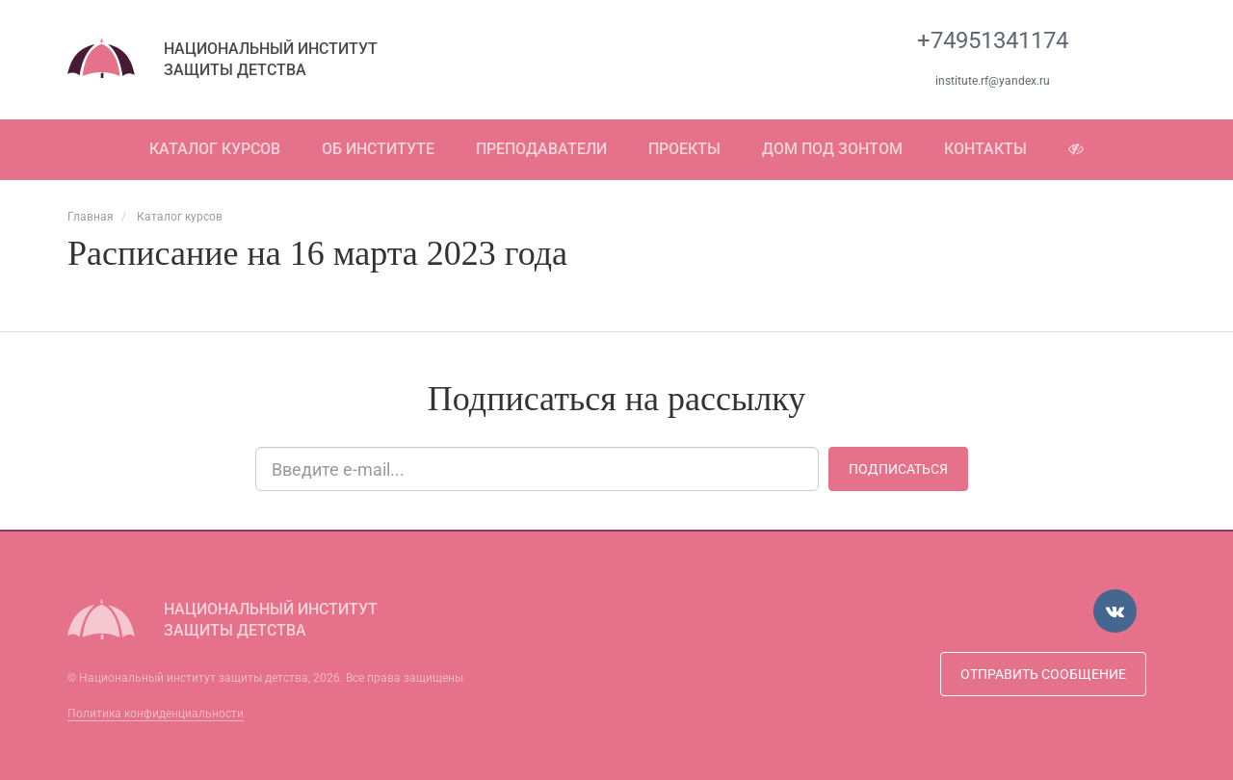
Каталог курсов (214, 149)
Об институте (378, 149)
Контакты (985, 149)
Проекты (684, 149)
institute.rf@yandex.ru (992, 81)
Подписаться (898, 469)
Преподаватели (541, 149)
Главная (90, 216)
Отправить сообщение (1043, 674)
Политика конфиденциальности (155, 713)
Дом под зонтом (832, 149)
